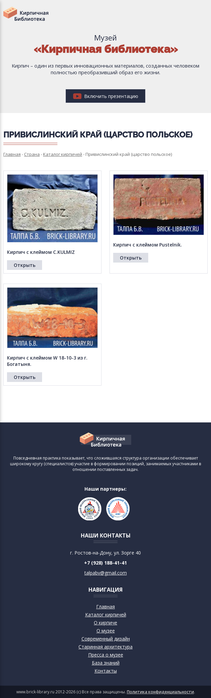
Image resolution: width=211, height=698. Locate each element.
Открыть (24, 265)
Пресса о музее (105, 655)
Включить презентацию (105, 96)
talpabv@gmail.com (105, 573)
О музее (105, 630)
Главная (105, 606)
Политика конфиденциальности (160, 692)
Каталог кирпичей (105, 614)
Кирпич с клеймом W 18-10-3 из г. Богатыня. (47, 361)
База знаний (106, 663)
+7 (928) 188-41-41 (105, 563)
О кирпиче (105, 622)
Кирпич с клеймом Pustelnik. (147, 244)
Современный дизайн (105, 638)
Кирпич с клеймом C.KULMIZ (41, 252)
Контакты (105, 671)
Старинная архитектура (105, 646)
